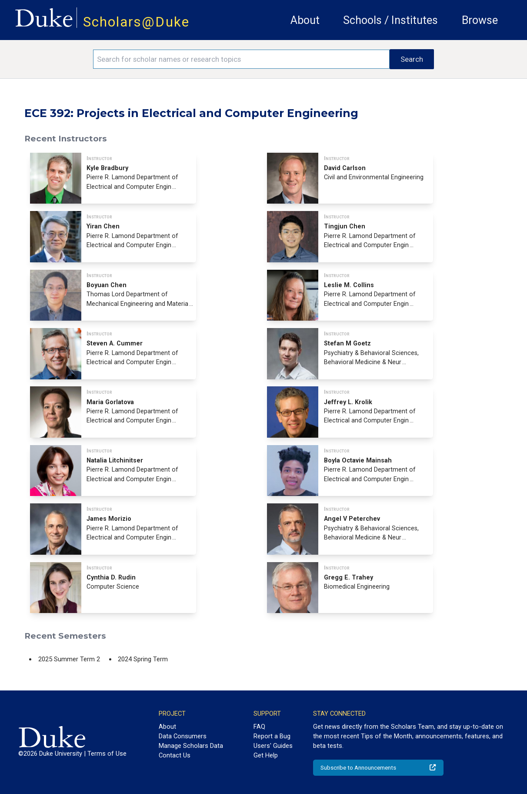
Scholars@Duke (136, 22)
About (305, 20)
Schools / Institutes (390, 20)
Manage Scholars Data (191, 746)
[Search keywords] (241, 59)
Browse (480, 20)
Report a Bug (271, 736)
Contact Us (174, 755)
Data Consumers (183, 736)
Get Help (265, 755)
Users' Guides (273, 746)
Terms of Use (107, 753)
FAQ (259, 726)
